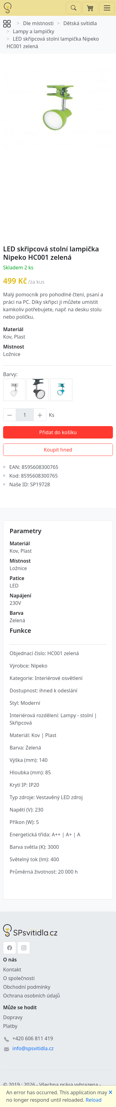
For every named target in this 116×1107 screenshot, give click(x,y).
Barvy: (10, 374)
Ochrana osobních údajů (31, 995)
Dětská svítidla (80, 23)
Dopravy (13, 1017)
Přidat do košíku (58, 432)
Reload (94, 1099)
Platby (10, 1026)
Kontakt (12, 969)
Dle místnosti (38, 23)
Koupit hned (58, 449)
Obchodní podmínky (26, 986)
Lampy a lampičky (33, 31)
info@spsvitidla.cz (33, 1048)
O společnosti (19, 978)
